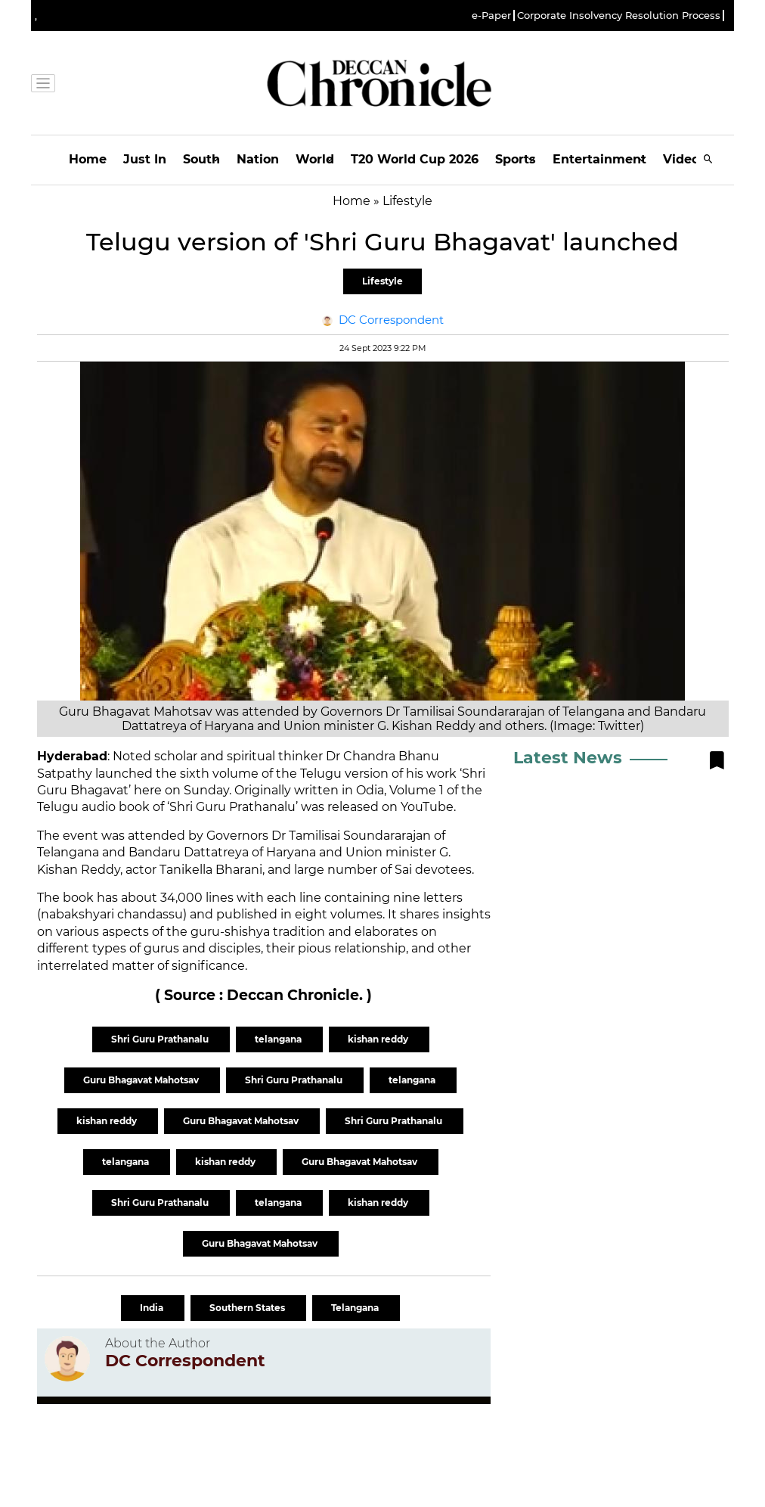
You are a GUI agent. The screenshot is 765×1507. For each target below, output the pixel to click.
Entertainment (599, 159)
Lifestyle (382, 281)
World (315, 159)
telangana (279, 1039)
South (201, 159)
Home (88, 159)
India (153, 1307)
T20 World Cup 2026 (415, 159)
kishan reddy (379, 1039)
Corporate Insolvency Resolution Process (618, 15)
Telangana (356, 1307)
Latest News (567, 757)
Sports (515, 159)
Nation (258, 159)
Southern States (248, 1307)
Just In (144, 159)
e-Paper (491, 15)
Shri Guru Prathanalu (161, 1039)
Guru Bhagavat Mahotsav (142, 1080)
